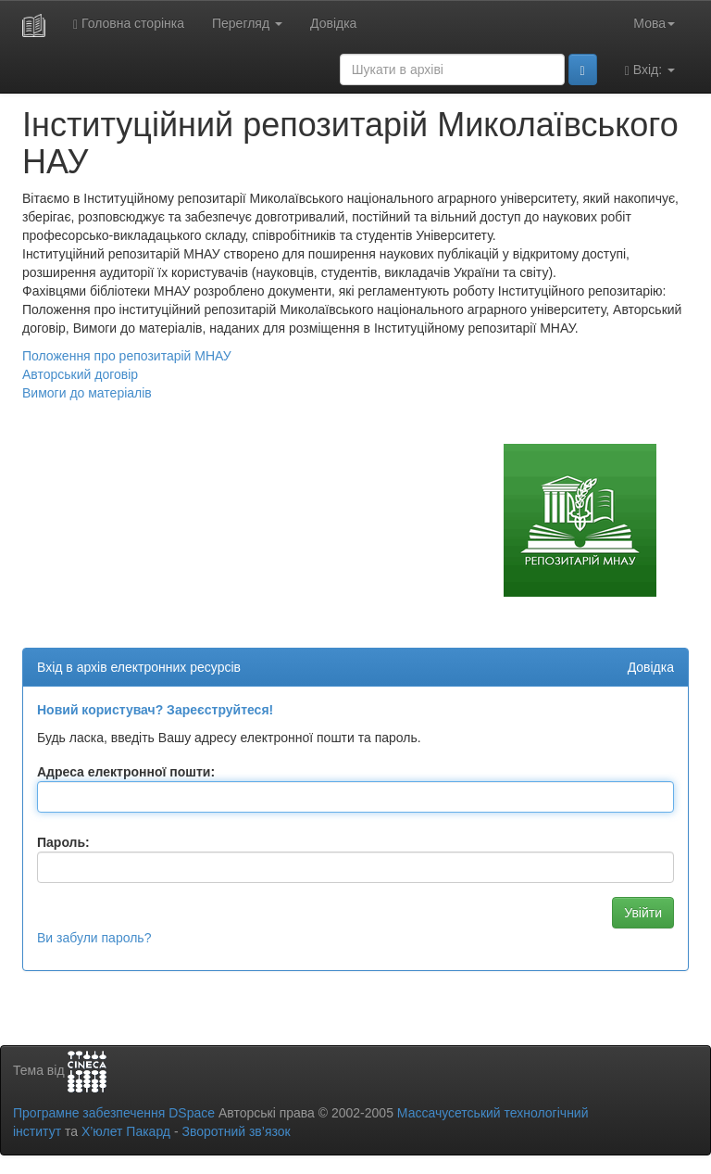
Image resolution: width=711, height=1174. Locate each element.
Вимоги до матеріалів (87, 392)
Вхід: (650, 70)
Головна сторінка (128, 24)
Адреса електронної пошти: (126, 771)
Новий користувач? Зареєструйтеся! (155, 709)
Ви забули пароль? (94, 937)
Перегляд (247, 23)
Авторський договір (80, 374)
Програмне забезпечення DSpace (114, 1112)
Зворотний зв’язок (235, 1131)
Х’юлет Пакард (125, 1131)
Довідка (333, 23)
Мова (654, 23)
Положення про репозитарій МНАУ (126, 355)
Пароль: (63, 842)
